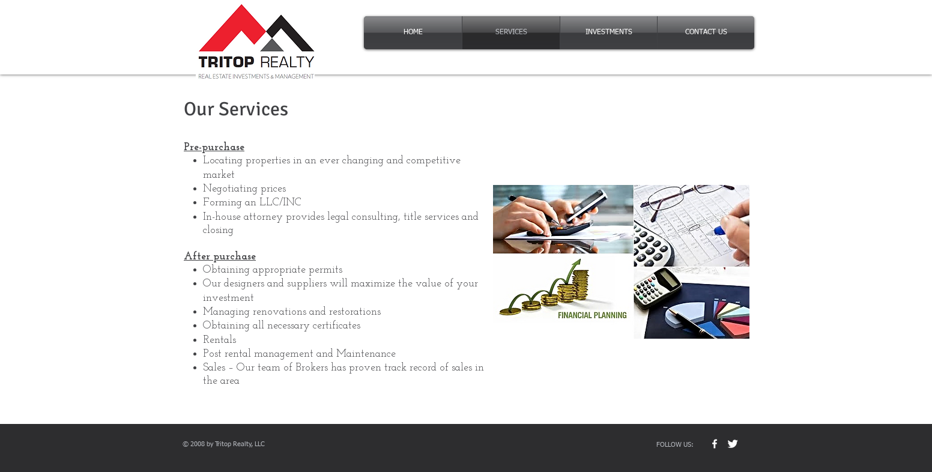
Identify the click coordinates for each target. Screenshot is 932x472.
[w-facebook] (715, 444)
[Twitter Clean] (733, 444)
